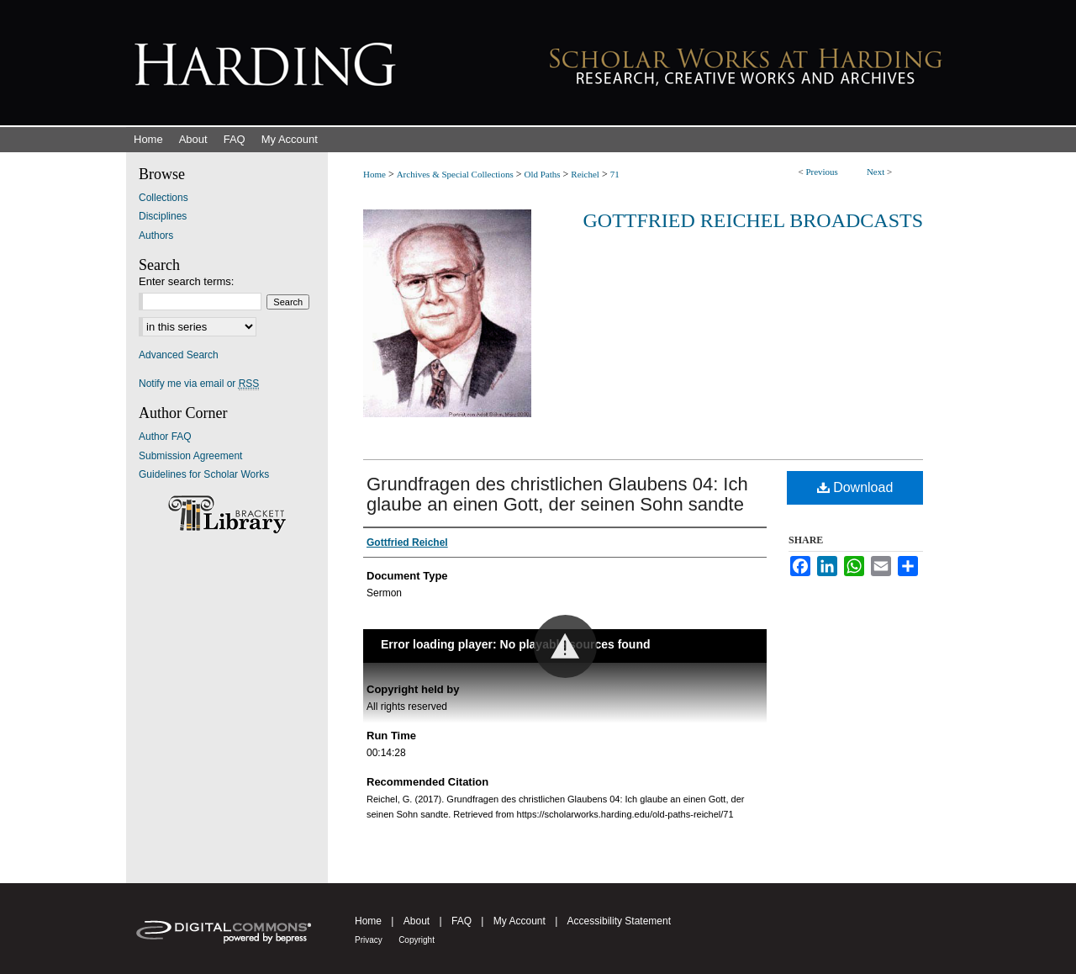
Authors (156, 235)
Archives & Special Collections (455, 174)
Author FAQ (165, 436)
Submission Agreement (190, 456)
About (417, 921)
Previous (821, 172)
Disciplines (163, 216)
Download (855, 487)
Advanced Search (179, 355)
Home (374, 174)
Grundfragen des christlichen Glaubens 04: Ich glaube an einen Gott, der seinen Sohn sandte (557, 494)
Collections (163, 198)
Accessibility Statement (619, 921)
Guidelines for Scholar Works (204, 474)
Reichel (585, 174)
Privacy (368, 940)
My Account (519, 921)
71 (615, 174)
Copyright (416, 940)
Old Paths (542, 174)
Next (875, 172)
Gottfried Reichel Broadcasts (753, 220)
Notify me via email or (199, 383)
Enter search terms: (186, 281)
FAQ (461, 921)
